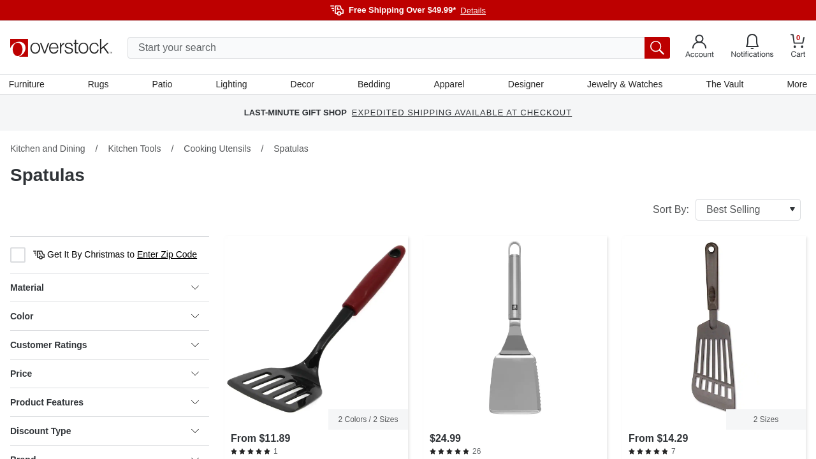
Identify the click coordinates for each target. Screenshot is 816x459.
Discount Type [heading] (104, 432)
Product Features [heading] (104, 403)
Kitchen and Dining (47, 150)
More (795, 85)
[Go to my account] (699, 47)
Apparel (448, 85)
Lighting (231, 85)
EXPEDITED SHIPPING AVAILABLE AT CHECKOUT (462, 114)
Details (473, 10)
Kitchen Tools (134, 150)
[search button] (657, 48)
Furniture (28, 85)
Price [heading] (104, 375)
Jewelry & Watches (624, 85)
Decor (302, 85)
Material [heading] (104, 289)
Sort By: (727, 211)
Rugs (99, 85)
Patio (163, 85)
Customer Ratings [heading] (104, 346)
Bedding (374, 85)
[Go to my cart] (798, 47)
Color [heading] (104, 317)
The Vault (724, 85)
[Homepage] (61, 48)
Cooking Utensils (217, 150)
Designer (525, 85)
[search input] (398, 48)
